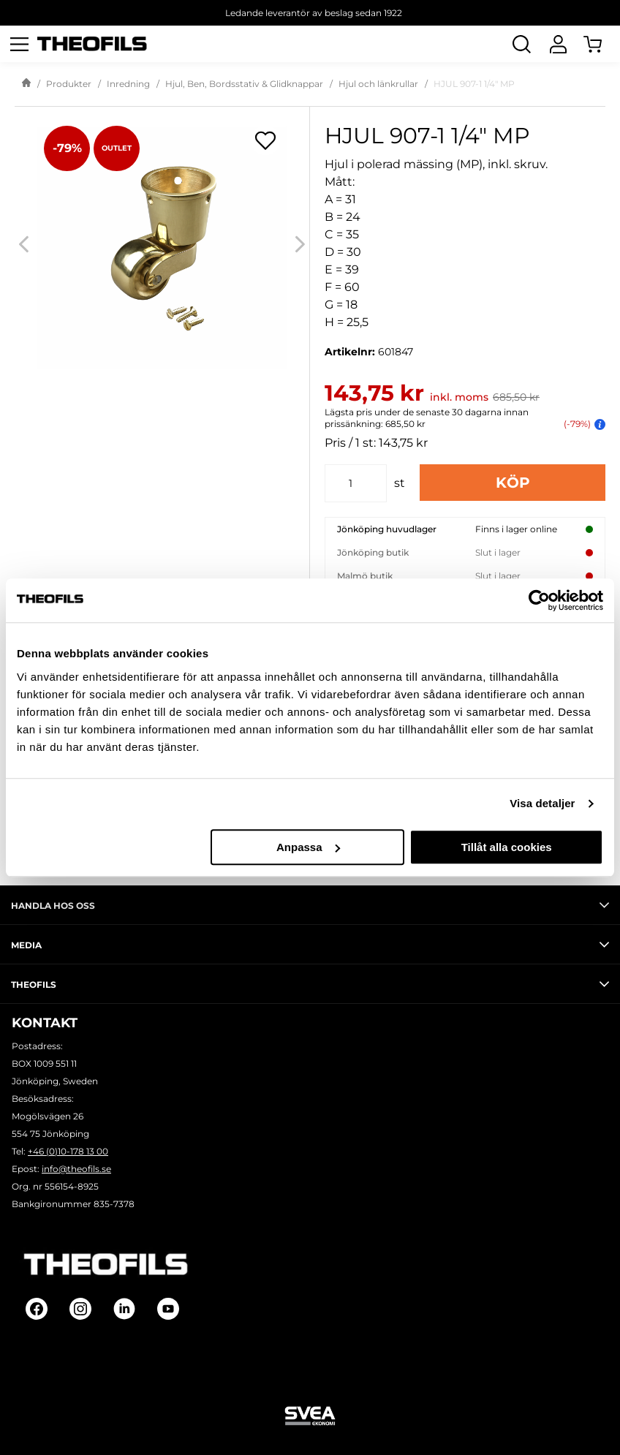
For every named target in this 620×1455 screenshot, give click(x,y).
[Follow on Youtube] (168, 1309)
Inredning (128, 83)
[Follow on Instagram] (80, 1309)
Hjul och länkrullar (378, 83)
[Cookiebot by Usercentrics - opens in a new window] (539, 600)
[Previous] (23, 243)
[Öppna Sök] (521, 43)
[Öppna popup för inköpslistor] (265, 140)
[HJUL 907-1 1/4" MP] (162, 243)
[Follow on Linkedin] (124, 1309)
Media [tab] (310, 944)
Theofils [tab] (310, 984)
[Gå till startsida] (26, 84)
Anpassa (308, 847)
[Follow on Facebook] (36, 1309)
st (399, 483)
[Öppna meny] (19, 43)
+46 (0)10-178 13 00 (68, 1151)
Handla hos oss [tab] (310, 905)
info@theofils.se (76, 1168)
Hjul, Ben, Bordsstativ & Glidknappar (244, 83)
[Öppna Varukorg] (601, 43)
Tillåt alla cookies (506, 847)
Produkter (68, 83)
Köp (513, 482)
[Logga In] (558, 43)
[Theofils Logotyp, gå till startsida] (92, 44)
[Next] (300, 243)
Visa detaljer (542, 803)
